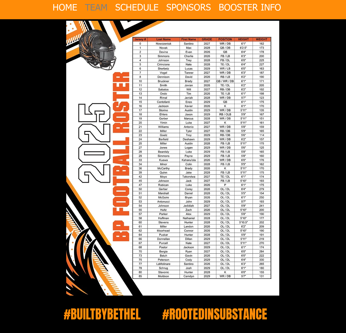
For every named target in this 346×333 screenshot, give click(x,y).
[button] (250, 5)
